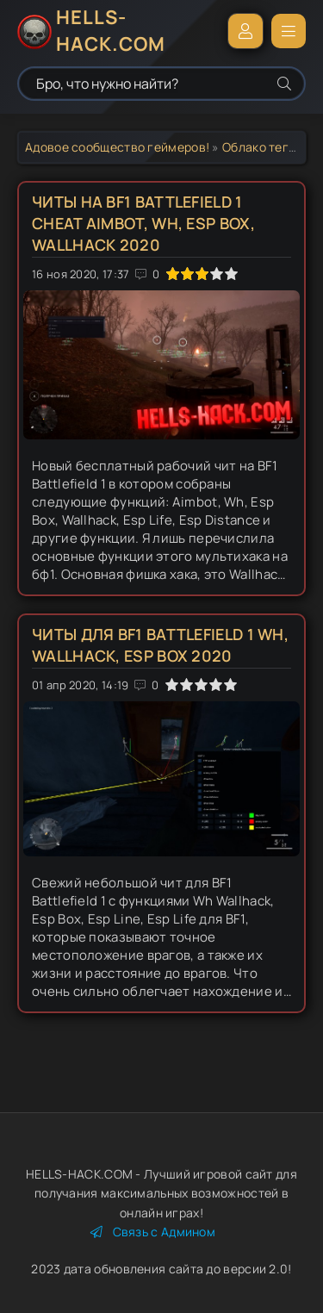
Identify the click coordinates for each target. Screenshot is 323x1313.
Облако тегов (262, 147)
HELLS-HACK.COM (110, 31)
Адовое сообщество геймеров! (117, 147)
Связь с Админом (152, 1231)
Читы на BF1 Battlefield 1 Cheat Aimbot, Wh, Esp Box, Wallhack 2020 (143, 223)
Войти (245, 31)
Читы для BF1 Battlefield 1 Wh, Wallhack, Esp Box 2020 (160, 645)
